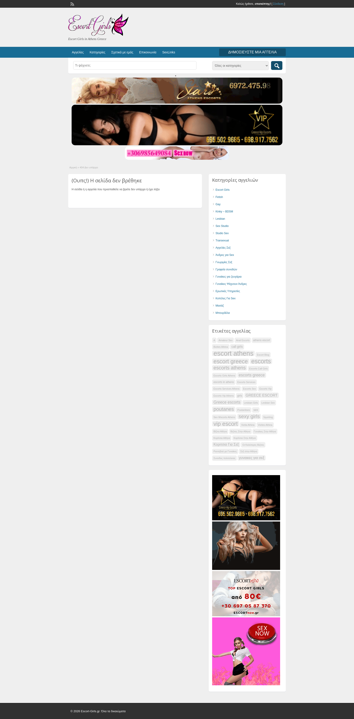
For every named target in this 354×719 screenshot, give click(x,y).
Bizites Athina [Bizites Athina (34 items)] (220, 346)
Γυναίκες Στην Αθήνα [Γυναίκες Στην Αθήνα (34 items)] (265, 431)
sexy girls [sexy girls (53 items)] (249, 416)
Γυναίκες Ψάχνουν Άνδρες (231, 284)
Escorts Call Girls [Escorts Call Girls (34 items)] (258, 368)
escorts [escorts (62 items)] (261, 361)
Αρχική (73, 167)
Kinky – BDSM (224, 211)
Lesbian (220, 218)
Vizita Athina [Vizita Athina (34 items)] (247, 425)
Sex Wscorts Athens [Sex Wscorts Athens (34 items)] (224, 417)
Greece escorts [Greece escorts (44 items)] (226, 402)
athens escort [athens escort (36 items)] (261, 340)
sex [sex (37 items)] (255, 410)
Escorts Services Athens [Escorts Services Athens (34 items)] (226, 388)
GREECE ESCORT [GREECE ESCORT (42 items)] (262, 395)
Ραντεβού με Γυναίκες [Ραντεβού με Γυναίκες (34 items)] (225, 451)
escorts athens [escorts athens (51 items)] (229, 368)
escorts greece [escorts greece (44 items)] (252, 375)
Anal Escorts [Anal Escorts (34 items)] (243, 340)
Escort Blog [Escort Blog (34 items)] (263, 354)
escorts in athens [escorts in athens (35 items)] (223, 382)
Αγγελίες (78, 52)
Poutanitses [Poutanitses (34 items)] (243, 410)
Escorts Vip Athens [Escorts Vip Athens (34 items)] (223, 395)
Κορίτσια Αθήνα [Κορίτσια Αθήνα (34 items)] (221, 438)
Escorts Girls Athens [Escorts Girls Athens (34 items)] (224, 375)
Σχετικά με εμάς (122, 52)
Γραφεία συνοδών (226, 269)
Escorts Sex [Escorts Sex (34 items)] (249, 388)
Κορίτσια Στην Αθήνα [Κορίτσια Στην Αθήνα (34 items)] (245, 438)
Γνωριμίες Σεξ (224, 262)
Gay (218, 204)
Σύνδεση (278, 3)
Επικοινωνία (147, 52)
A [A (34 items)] (214, 340)
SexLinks (168, 52)
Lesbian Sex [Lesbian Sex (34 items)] (268, 402)
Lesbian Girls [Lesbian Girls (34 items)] (251, 402)
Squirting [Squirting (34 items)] (268, 417)
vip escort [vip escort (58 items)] (225, 423)
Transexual (222, 240)
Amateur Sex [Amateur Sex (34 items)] (225, 340)
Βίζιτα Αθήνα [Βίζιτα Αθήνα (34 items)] (220, 431)
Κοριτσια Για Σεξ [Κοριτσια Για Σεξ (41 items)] (226, 444)
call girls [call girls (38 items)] (237, 346)
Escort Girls (223, 189)
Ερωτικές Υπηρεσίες (228, 291)
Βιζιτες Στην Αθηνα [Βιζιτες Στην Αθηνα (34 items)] (240, 431)
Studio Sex (222, 233)
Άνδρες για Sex (225, 255)
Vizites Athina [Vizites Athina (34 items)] (265, 425)
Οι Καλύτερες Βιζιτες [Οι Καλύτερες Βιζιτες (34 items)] (253, 444)
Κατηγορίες (97, 52)
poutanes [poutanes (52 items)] (223, 409)
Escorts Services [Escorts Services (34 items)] (246, 382)
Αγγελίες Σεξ (223, 247)
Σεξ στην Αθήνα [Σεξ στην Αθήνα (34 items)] (248, 451)
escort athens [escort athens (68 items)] (233, 353)
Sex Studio (222, 226)
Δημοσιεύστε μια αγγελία (252, 52)
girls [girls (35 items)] (239, 395)
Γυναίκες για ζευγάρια (229, 276)
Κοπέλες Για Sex (225, 298)
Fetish (219, 197)
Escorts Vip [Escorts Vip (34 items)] (265, 388)
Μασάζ (220, 305)
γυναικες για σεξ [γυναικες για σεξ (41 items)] (251, 458)
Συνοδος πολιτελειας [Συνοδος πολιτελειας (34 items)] (224, 458)
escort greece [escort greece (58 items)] (230, 361)
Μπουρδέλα (223, 312)
